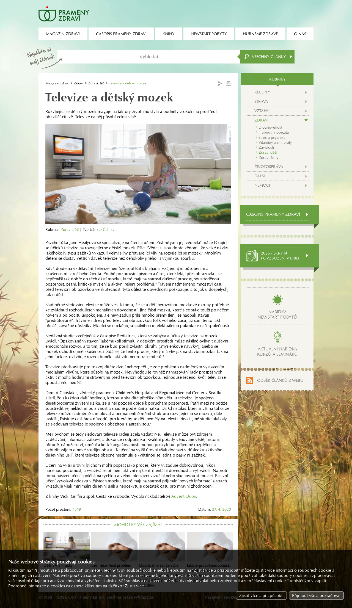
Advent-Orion (183, 496)
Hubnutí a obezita (273, 132)
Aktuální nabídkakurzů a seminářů (277, 351)
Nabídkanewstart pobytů (277, 314)
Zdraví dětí (96, 83)
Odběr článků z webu (280, 380)
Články (108, 229)
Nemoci (262, 185)
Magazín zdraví (57, 83)
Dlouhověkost (270, 127)
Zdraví (79, 83)
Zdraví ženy (268, 157)
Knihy (169, 33)
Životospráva (268, 166)
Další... (260, 175)
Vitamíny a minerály (275, 142)
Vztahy (261, 110)
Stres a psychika (271, 137)
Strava (261, 101)
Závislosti (266, 147)
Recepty (262, 92)
